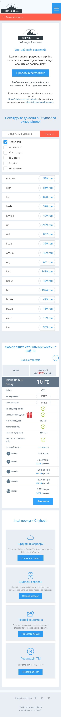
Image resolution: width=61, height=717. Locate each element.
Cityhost (45, 118)
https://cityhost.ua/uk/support (39, 102)
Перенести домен (31, 634)
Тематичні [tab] (12, 158)
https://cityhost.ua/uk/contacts (22, 99)
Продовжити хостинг (30, 73)
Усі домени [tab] (12, 168)
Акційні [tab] (10, 163)
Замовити (43, 501)
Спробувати (43, 447)
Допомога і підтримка (14, 17)
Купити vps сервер (30, 558)
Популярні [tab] (12, 142)
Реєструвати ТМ (30, 672)
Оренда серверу (30, 596)
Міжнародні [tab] (13, 153)
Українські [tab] (12, 147)
